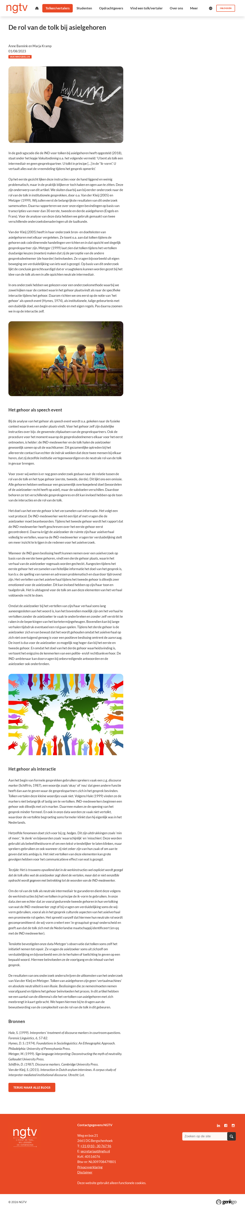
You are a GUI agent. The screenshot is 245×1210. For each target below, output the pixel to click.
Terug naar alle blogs (32, 1087)
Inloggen (225, 8)
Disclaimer (84, 1172)
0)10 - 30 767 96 (99, 1146)
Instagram (233, 1125)
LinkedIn (218, 1125)
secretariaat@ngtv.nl (95, 1151)
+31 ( (84, 1146)
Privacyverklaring (90, 1167)
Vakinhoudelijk (20, 57)
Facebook (226, 1125)
